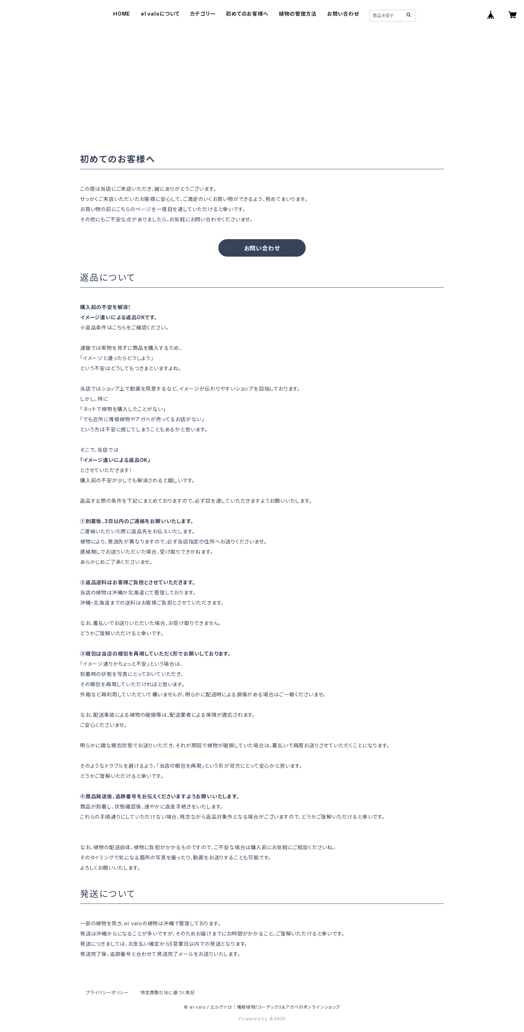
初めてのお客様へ (247, 14)
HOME (121, 14)
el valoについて (160, 14)
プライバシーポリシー (107, 992)
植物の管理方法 (298, 14)
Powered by (262, 1018)
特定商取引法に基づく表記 (167, 992)
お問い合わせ (343, 14)
